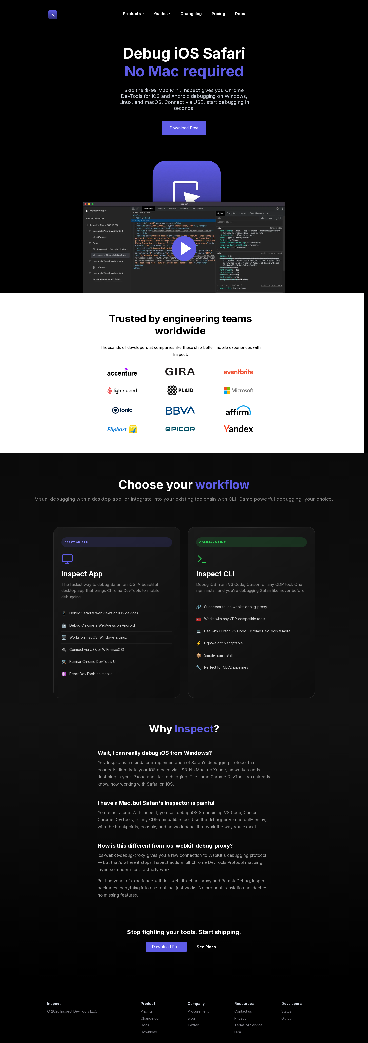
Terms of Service (248, 1025)
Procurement (198, 1011)
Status (286, 1011)
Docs (240, 13)
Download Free (184, 127)
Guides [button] (161, 13)
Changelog (191, 13)
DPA (237, 1032)
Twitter (193, 1025)
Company (196, 1004)
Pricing (218, 13)
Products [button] (132, 13)
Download (149, 1032)
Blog (191, 1018)
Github (286, 1018)
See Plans (206, 946)
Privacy (240, 1018)
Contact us (243, 1011)
